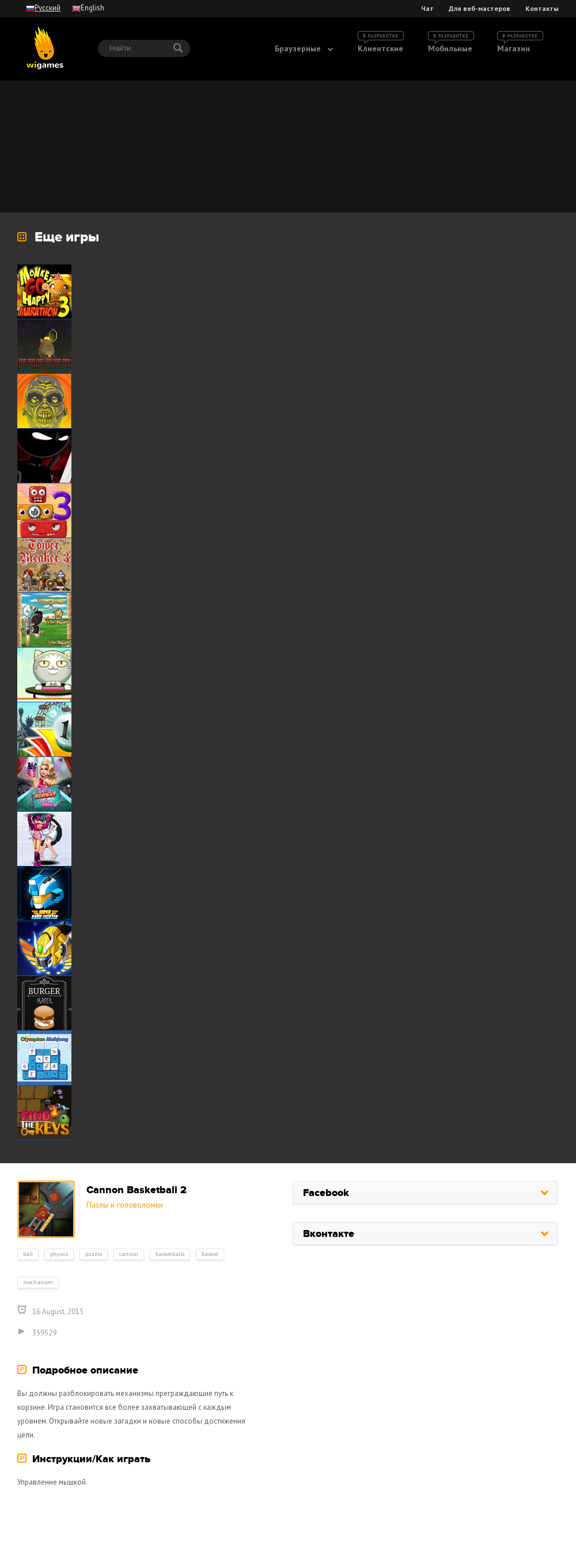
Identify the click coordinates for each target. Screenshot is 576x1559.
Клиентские (380, 48)
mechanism (38, 1282)
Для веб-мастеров (479, 9)
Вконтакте (328, 1234)
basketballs (170, 1254)
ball (28, 1254)
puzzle (93, 1254)
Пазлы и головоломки (124, 1204)
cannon (128, 1254)
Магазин (513, 48)
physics (59, 1254)
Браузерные (298, 48)
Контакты (542, 9)
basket (210, 1254)
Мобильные (450, 48)
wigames (44, 48)
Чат (427, 9)
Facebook (326, 1193)
